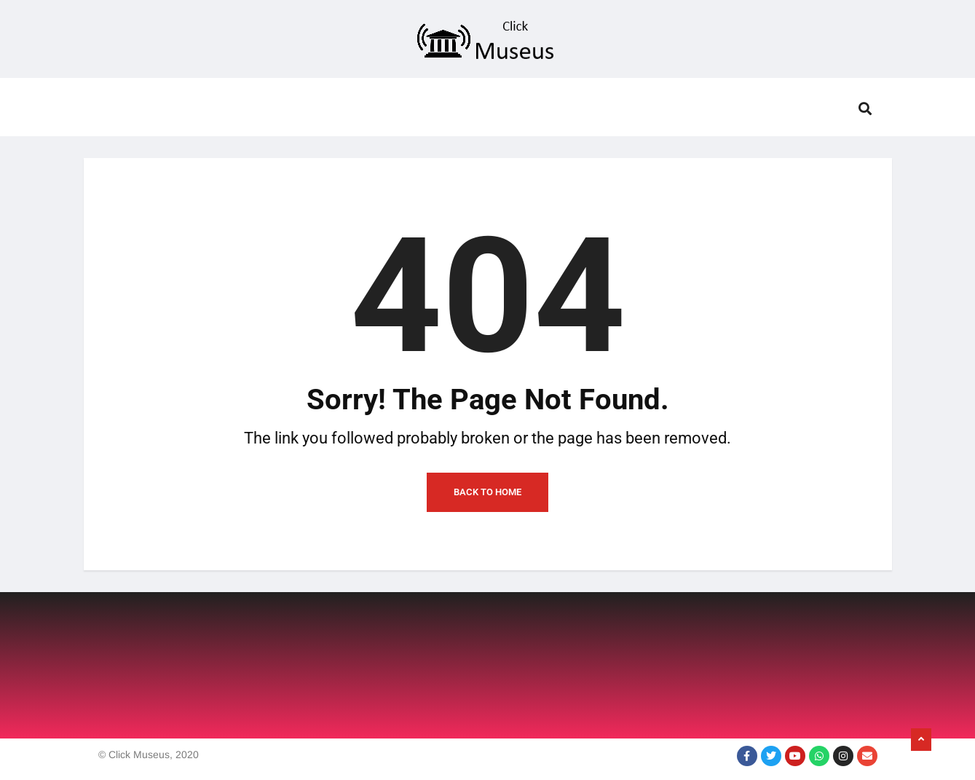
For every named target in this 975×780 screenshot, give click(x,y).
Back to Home (487, 491)
